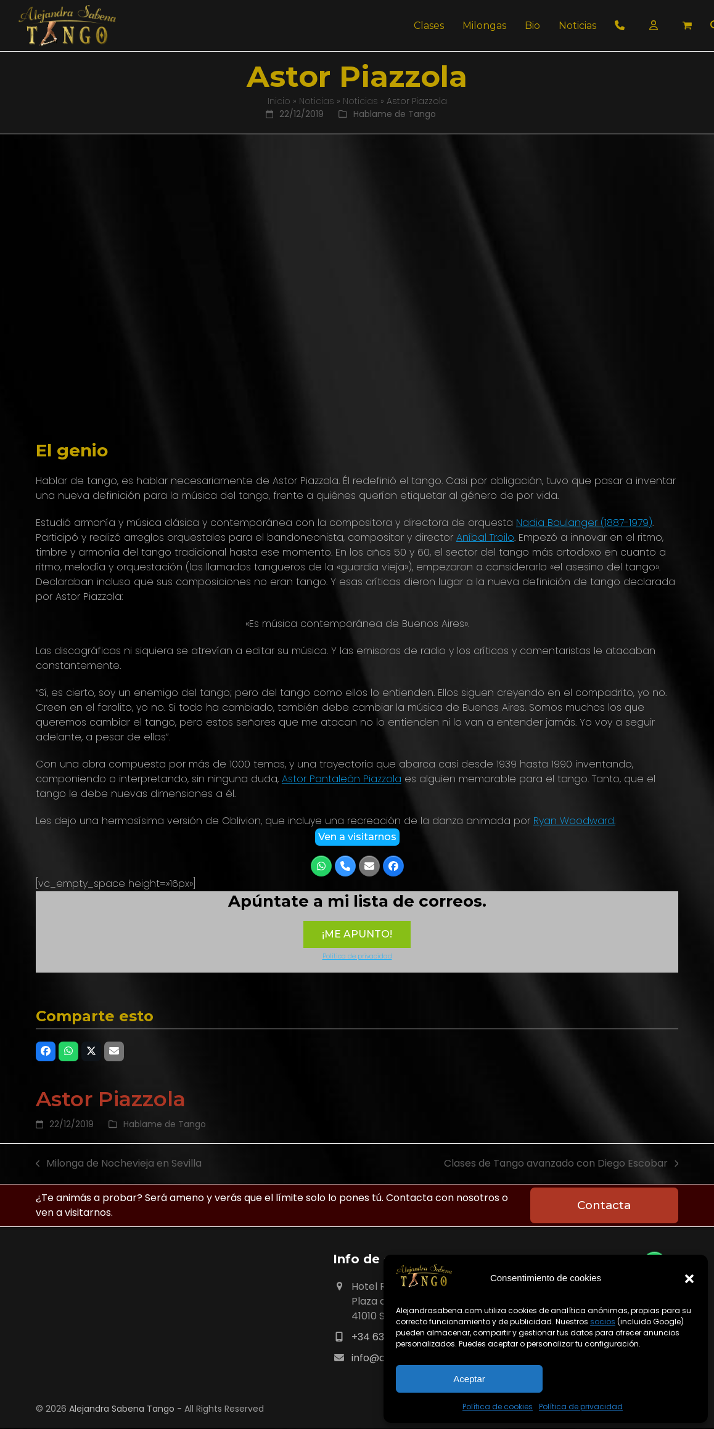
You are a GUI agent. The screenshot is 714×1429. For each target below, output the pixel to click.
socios (602, 1321)
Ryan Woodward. (574, 821)
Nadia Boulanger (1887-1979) (584, 523)
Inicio (279, 101)
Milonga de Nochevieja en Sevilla (119, 1163)
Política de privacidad (581, 1406)
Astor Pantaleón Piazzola (341, 779)
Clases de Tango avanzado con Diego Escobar (561, 1163)
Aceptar (469, 1379)
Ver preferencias (621, 1379)
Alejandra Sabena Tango (121, 1410)
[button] (689, 1279)
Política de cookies (497, 1406)
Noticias (316, 101)
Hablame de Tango (394, 114)
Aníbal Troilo (485, 537)
